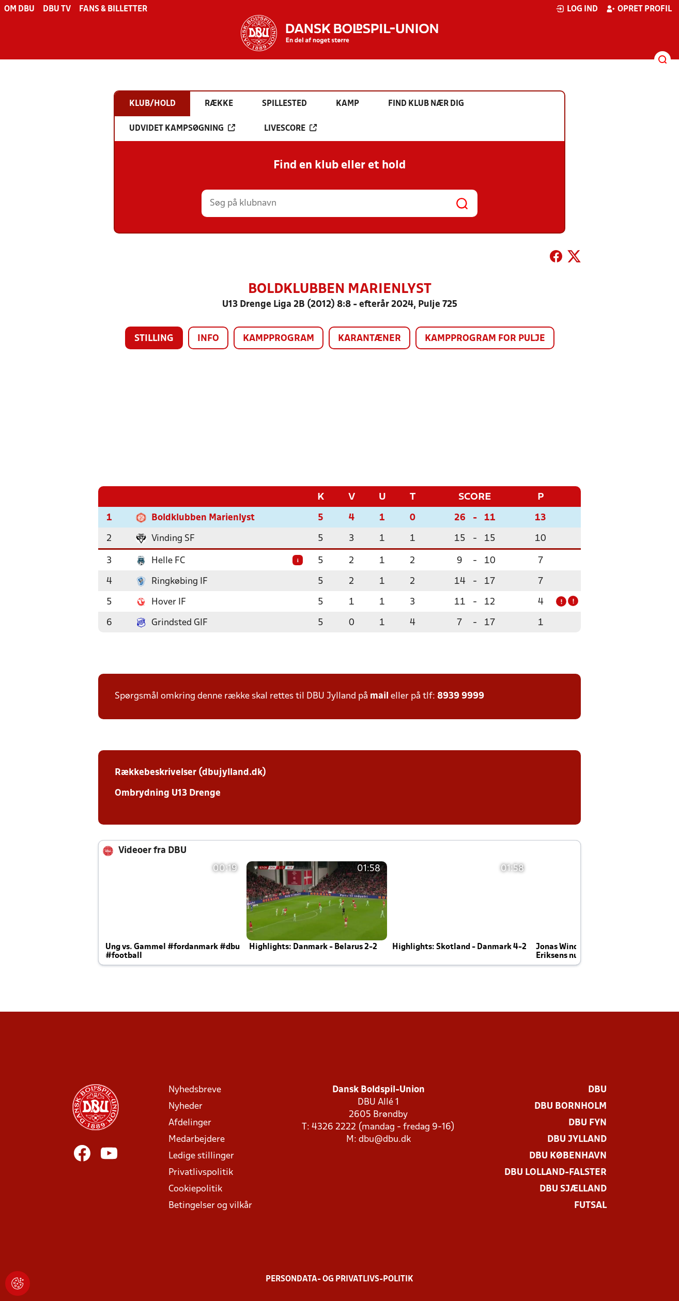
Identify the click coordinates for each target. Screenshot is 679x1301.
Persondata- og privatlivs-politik (339, 1278)
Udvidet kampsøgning (182, 128)
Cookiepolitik (195, 1188)
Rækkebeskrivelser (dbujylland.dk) (190, 772)
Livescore (290, 128)
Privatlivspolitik (200, 1172)
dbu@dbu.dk (385, 1139)
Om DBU (19, 9)
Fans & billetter (113, 9)
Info (208, 338)
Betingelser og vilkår (210, 1205)
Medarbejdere (196, 1139)
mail (379, 695)
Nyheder (185, 1106)
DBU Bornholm (570, 1106)
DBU (597, 1089)
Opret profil (639, 8)
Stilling (154, 338)
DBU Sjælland (573, 1188)
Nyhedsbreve (194, 1089)
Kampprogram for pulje (485, 338)
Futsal (590, 1205)
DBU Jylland (577, 1139)
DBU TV (57, 9)
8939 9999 (460, 695)
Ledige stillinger (201, 1155)
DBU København (568, 1155)
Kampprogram (278, 338)
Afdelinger (189, 1122)
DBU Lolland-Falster (555, 1172)
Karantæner (369, 338)
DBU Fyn (587, 1122)
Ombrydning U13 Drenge (168, 792)
